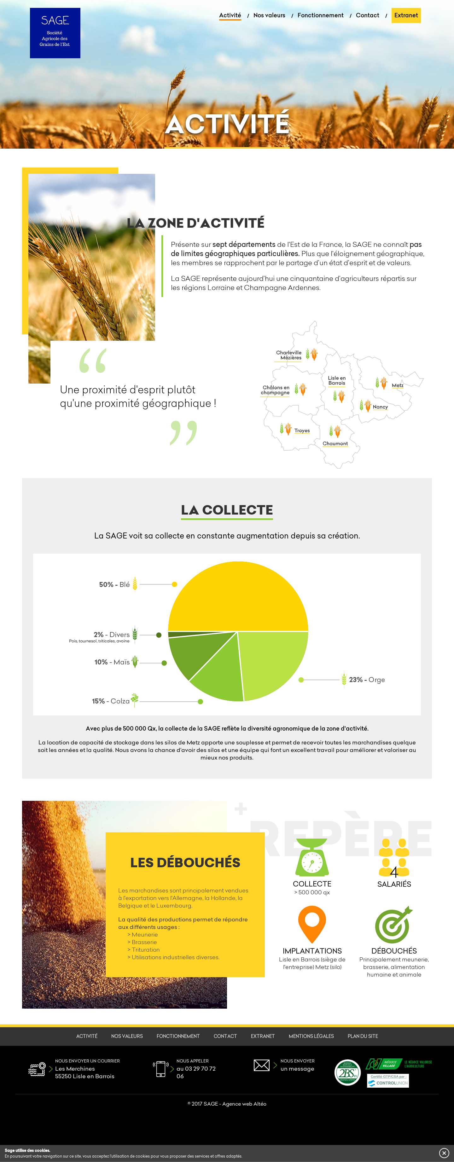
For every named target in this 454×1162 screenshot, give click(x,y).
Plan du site (363, 1036)
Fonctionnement (321, 15)
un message (297, 1068)
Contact (367, 15)
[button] (444, 1153)
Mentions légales (311, 1036)
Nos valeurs (269, 15)
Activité (230, 15)
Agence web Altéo (244, 1104)
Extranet (406, 15)
